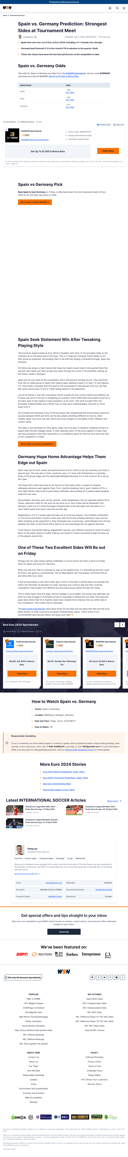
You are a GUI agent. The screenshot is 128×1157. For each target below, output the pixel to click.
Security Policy (95, 1084)
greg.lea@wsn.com (54, 883)
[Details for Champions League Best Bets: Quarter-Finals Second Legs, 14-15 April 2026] (14, 824)
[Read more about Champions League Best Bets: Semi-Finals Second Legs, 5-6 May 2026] (42, 808)
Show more (114, 801)
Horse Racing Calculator (33, 1025)
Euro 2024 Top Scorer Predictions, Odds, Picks (65, 778)
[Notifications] (110, 8)
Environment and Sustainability (33, 1088)
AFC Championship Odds (94, 1008)
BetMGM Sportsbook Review (35, 139)
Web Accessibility (33, 1097)
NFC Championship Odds (94, 1003)
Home (5, 15)
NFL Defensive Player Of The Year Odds (94, 1021)
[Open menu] (123, 8)
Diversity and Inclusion (33, 1093)
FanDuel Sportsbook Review (19, 651)
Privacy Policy (94, 1061)
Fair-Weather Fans (33, 1012)
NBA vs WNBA (33, 999)
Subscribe (64, 932)
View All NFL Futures (94, 1030)
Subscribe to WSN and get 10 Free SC (65, 2)
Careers (33, 1079)
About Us (33, 1061)
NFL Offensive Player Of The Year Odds (94, 1017)
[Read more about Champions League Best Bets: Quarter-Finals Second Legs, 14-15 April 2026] (42, 821)
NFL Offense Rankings (33, 1034)
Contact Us (33, 1057)
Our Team (33, 1066)
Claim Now (22, 673)
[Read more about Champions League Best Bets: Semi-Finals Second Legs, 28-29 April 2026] (102, 808)
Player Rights (94, 1075)
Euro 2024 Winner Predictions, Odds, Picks (63, 772)
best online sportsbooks (34, 609)
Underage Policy (94, 1070)
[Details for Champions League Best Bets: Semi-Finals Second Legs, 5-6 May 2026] (14, 810)
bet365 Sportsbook (104, 890)
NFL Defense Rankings (33, 1039)
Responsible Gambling (33, 1075)
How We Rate (33, 1070)
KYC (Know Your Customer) (94, 1079)
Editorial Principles (94, 1057)
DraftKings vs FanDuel (33, 1008)
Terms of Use (94, 1066)
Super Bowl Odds (94, 999)
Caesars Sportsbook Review (59, 651)
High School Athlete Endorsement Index (33, 1030)
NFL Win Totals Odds (94, 1025)
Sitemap (33, 1102)
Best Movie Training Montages (33, 1017)
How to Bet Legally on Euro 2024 (59, 790)
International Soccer (17, 15)
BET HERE (70, 92)
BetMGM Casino (55, 896)
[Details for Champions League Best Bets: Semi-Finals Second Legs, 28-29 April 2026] (74, 810)
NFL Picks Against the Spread (34, 1043)
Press (33, 1084)
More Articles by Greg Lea (27, 874)
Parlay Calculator (33, 1021)
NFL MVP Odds (94, 1012)
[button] (124, 8)
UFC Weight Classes (33, 1003)
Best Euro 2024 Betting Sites (57, 784)
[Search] (117, 7)
